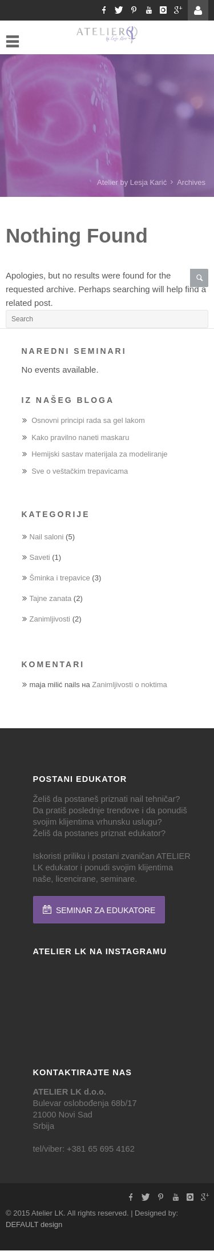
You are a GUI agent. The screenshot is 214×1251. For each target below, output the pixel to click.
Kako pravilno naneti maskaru (80, 437)
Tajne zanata (51, 598)
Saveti (40, 557)
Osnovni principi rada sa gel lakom (88, 420)
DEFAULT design (34, 1224)
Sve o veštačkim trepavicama (79, 471)
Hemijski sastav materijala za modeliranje (99, 454)
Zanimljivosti (50, 619)
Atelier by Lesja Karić (132, 182)
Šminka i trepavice (60, 578)
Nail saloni (47, 536)
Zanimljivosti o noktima (129, 684)
